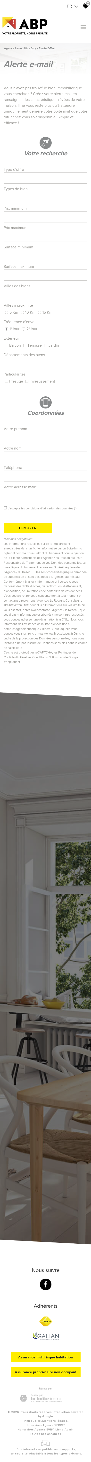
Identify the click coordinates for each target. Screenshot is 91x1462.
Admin (69, 1429)
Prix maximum (15, 228)
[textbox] (45, 178)
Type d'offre (14, 169)
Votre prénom (15, 429)
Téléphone (13, 468)
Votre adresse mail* (20, 487)
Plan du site (32, 1421)
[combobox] (45, 178)
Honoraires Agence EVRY (35, 1429)
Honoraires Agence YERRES (45, 1425)
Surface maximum (19, 266)
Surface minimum (18, 247)
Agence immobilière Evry (20, 48)
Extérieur (11, 338)
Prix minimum (15, 208)
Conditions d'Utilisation (48, 657)
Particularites (14, 374)
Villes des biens (17, 286)
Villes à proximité (18, 305)
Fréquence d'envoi (19, 322)
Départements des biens (24, 355)
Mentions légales (54, 1421)
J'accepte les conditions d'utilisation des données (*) (42, 508)
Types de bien (16, 189)
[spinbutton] (45, 216)
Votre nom (13, 448)
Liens (59, 1429)
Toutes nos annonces (45, 1434)
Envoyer (28, 528)
